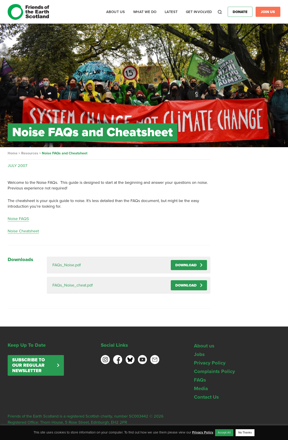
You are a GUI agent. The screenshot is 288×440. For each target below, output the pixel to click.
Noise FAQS (18, 218)
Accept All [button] (224, 432)
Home (13, 153)
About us (204, 346)
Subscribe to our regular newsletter (28, 365)
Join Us (268, 12)
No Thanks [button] (245, 432)
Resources (29, 153)
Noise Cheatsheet (23, 231)
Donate (240, 12)
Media (201, 388)
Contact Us (206, 397)
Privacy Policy (209, 363)
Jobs (199, 354)
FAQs (200, 380)
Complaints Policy (214, 371)
